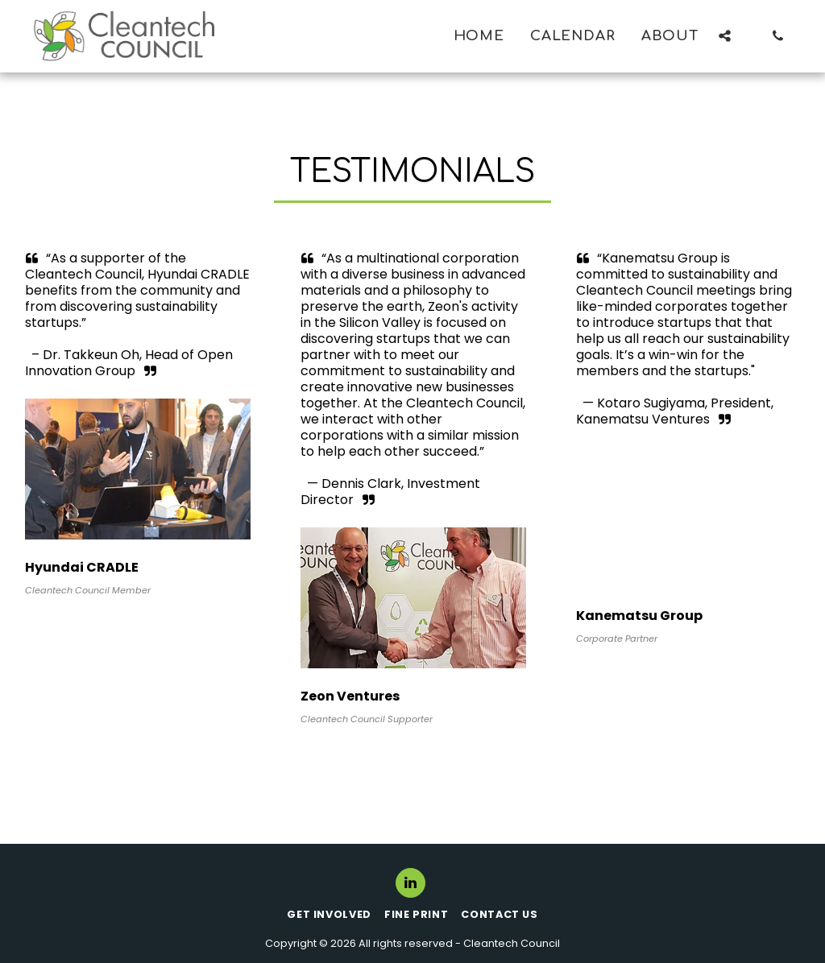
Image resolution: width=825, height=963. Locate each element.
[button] (724, 36)
